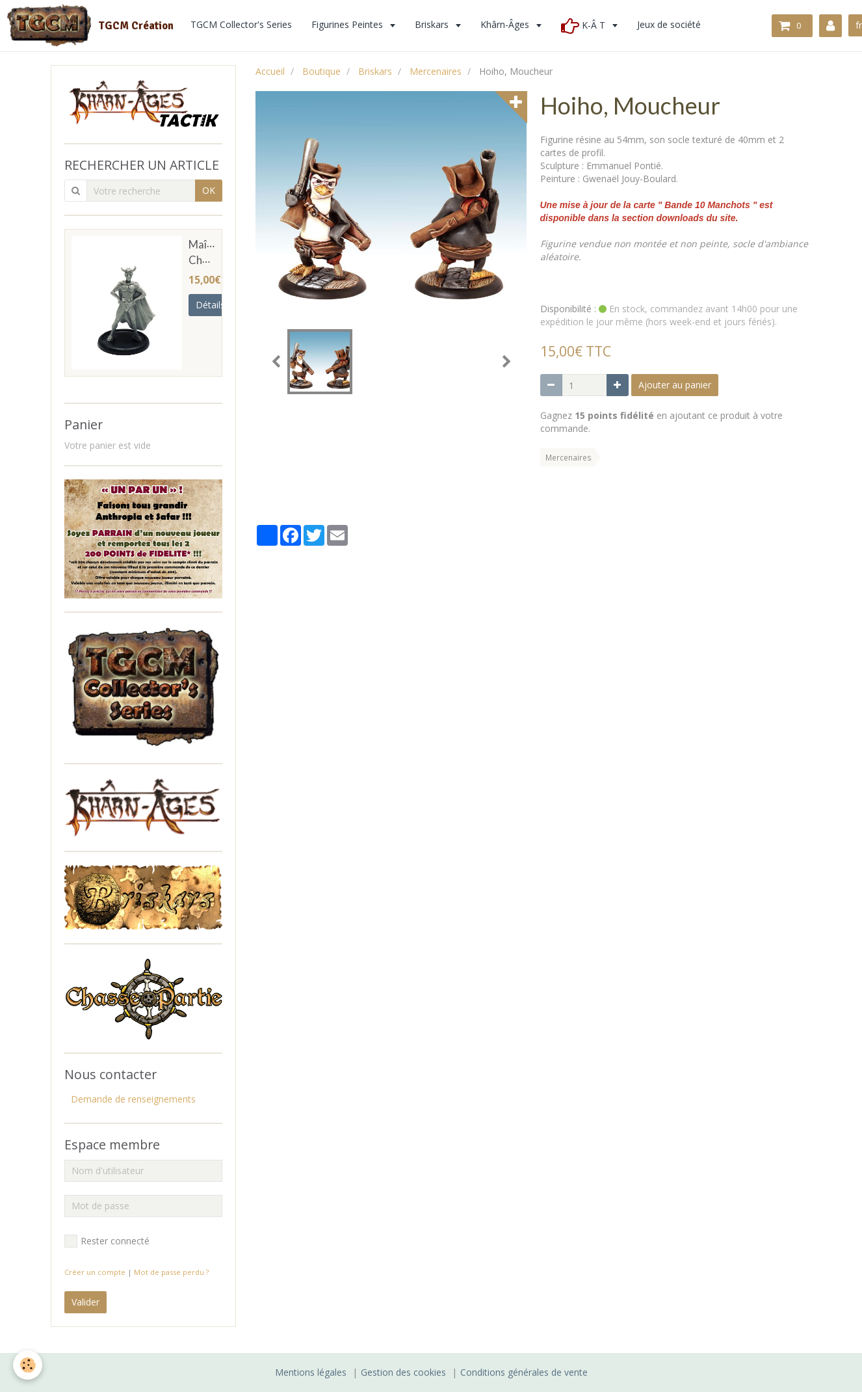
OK (208, 190)
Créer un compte (94, 1272)
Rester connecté (107, 1241)
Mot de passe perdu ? (171, 1272)
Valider (85, 1302)
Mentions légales (310, 1372)
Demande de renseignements (133, 1099)
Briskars (375, 71)
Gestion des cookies (403, 1372)
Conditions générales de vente (524, 1372)
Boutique (321, 71)
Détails (210, 305)
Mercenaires (436, 71)
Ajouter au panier (674, 385)
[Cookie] (27, 1365)
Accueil (270, 71)
